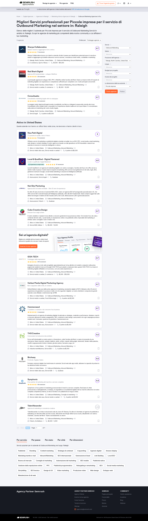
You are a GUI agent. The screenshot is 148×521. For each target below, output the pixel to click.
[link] (64, 3)
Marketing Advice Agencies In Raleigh (63, 16)
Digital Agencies (28, 16)
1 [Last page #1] (44, 428)
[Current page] (39, 428)
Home (18, 16)
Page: (33, 428)
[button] (119, 3)
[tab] (22, 440)
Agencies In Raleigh (42, 16)
